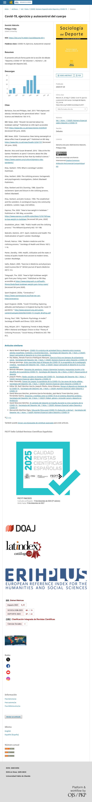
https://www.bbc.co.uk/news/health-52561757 (23, 142)
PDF (79, 75)
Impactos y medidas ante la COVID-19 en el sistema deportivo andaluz (53, 396)
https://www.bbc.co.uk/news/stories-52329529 (28, 128)
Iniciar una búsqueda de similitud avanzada (35, 423)
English (8, 731)
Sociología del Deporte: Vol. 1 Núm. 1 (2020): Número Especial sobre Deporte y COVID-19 (51, 360)
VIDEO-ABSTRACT (65, 75)
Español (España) (12, 734)
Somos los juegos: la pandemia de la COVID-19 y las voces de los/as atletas (52, 381)
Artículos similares (14, 345)
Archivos (15, 9)
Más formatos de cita (65, 109)
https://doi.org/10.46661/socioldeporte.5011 (27, 38)
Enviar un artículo (13, 717)
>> (10, 417)
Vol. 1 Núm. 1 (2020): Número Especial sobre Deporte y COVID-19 (44, 9)
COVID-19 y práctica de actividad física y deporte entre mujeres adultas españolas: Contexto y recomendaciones (45, 351)
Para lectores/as (10, 699)
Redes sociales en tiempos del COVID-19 (38, 377)
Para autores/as (10, 702)
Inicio (7, 9)
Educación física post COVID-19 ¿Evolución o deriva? (53, 410)
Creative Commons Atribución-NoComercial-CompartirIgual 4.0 (70, 163)
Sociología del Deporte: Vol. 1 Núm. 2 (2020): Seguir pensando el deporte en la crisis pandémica (47, 354)
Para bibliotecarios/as (12, 706)
